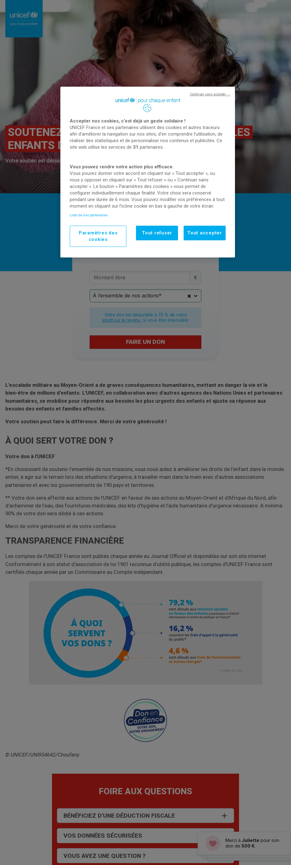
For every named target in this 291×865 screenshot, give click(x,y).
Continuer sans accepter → (210, 94)
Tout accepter (204, 233)
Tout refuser (157, 233)
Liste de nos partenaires (89, 215)
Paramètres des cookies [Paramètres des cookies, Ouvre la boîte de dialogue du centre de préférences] (98, 236)
